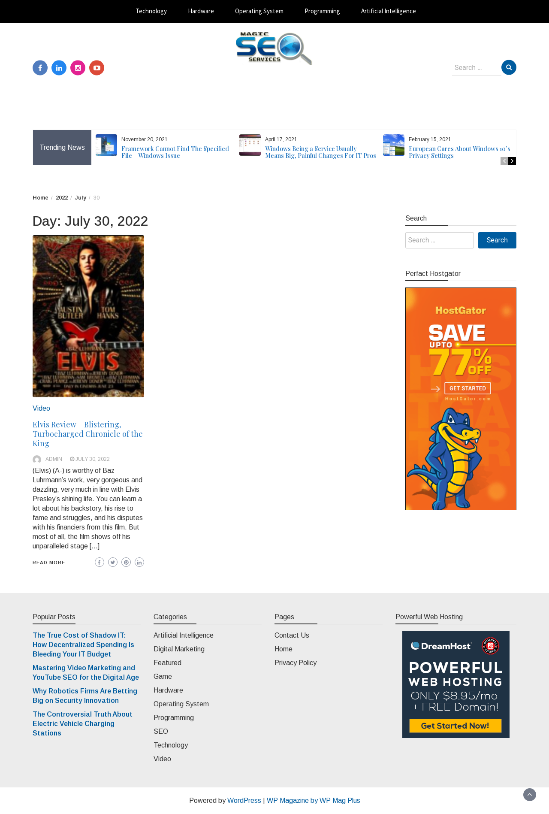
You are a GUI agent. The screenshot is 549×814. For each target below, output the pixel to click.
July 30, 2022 (92, 459)
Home (283, 649)
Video (41, 408)
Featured (167, 662)
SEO (161, 731)
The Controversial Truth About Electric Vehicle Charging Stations (83, 724)
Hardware (201, 11)
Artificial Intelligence (388, 11)
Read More (49, 562)
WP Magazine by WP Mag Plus (313, 800)
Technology (151, 11)
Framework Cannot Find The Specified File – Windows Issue (175, 152)
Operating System (259, 11)
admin (53, 459)
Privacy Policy (295, 662)
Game (163, 676)
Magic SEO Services (274, 73)
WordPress (244, 800)
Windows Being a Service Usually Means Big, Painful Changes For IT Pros (320, 152)
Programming (322, 11)
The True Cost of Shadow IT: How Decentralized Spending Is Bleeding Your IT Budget (83, 645)
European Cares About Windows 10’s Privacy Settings (459, 152)
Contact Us (291, 635)
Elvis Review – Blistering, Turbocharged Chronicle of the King (88, 433)
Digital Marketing (179, 649)
